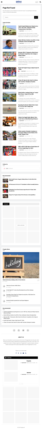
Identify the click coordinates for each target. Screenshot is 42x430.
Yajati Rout (21, 43)
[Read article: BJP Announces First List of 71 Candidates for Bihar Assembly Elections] (5, 186)
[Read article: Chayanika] (11, 365)
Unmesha (29, 372)
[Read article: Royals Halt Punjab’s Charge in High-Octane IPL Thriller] (9, 72)
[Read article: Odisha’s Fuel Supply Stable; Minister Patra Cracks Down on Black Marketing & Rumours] (9, 121)
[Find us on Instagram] (20, 353)
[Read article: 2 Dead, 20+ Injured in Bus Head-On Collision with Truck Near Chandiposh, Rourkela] (9, 84)
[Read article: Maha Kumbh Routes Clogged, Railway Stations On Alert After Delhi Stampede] (5, 180)
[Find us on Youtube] (23, 330)
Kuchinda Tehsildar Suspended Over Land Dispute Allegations (17, 300)
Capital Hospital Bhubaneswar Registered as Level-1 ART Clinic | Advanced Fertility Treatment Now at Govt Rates (28, 28)
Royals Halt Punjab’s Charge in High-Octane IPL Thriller (14, 320)
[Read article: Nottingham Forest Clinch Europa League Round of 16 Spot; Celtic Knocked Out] (5, 191)
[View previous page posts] (20, 384)
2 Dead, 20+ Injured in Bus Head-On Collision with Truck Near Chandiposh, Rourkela (19, 322)
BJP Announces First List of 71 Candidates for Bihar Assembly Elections (23, 184)
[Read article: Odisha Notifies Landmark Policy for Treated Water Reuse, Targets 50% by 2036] (9, 97)
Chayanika (29, 361)
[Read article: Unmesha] (11, 377)
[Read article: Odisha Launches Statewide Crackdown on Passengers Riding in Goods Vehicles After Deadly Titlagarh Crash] (9, 135)
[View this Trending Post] (18, 71)
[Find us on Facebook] (14, 330)
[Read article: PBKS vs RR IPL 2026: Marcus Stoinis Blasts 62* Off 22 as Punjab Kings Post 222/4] (9, 151)
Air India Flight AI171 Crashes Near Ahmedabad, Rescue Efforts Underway (19, 290)
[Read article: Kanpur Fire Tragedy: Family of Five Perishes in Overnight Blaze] (5, 196)
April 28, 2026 (27, 43)
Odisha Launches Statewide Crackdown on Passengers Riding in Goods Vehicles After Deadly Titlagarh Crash (27, 133)
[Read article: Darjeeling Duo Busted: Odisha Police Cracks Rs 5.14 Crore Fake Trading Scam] (9, 109)
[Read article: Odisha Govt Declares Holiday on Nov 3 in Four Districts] (21, 265)
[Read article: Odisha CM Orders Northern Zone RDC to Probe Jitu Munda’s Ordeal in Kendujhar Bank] (9, 44)
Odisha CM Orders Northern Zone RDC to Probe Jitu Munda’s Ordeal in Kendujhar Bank (20, 315)
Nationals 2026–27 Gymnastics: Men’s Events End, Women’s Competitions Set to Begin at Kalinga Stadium (28, 54)
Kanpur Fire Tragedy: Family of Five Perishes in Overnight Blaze (22, 194)
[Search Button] (40, 2)
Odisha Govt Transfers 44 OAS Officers (13, 285)
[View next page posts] (22, 384)
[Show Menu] (1, 2)
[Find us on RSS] (28, 330)
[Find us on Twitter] (18, 330)
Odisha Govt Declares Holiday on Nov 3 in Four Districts (14, 279)
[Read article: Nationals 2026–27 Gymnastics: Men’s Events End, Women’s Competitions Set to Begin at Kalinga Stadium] (9, 56)
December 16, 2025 (31, 362)
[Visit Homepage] (19, 2)
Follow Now (21, 225)
